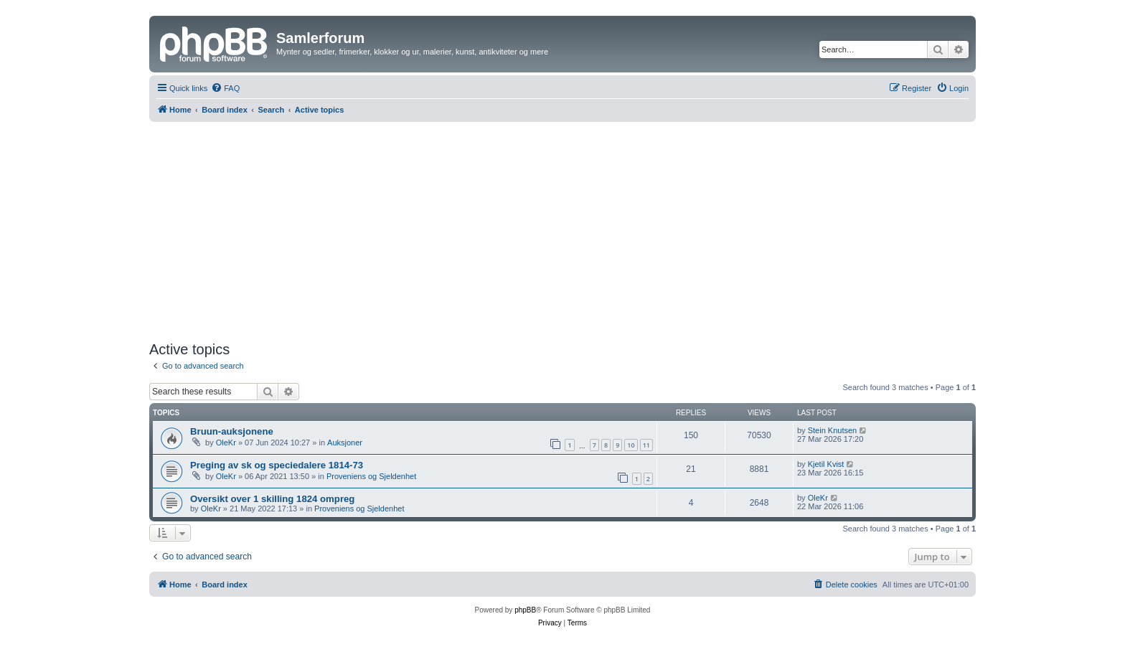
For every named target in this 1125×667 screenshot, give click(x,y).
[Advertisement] (562, 229)
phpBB (525, 610)
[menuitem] (225, 88)
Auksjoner (344, 442)
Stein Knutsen (832, 430)
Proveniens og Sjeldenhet (371, 476)
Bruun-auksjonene (231, 431)
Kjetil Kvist (826, 464)
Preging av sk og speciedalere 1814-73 (276, 465)
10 (630, 445)
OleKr (226, 442)
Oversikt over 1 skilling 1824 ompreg (272, 498)
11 (646, 445)
